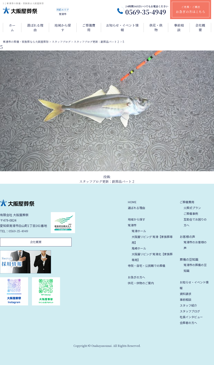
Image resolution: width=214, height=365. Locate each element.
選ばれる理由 (35, 27)
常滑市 (132, 225)
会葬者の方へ (188, 323)
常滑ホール (139, 231)
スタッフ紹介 (188, 305)
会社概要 (200, 27)
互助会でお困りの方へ (195, 222)
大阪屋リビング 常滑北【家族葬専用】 (152, 257)
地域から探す (62, 27)
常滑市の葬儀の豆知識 (195, 268)
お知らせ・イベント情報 (122, 27)
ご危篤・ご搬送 (190, 9)
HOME (132, 202)
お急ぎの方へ (136, 277)
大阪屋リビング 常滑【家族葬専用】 (152, 239)
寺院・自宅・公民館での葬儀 (146, 266)
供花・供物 (155, 27)
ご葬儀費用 (88, 27)
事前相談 (179, 27)
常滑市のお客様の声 (195, 245)
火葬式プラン (192, 208)
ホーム (12, 27)
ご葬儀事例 (191, 214)
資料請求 (185, 294)
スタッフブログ (190, 311)
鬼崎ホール (139, 248)
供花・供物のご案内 (141, 283)
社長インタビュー (191, 317)
